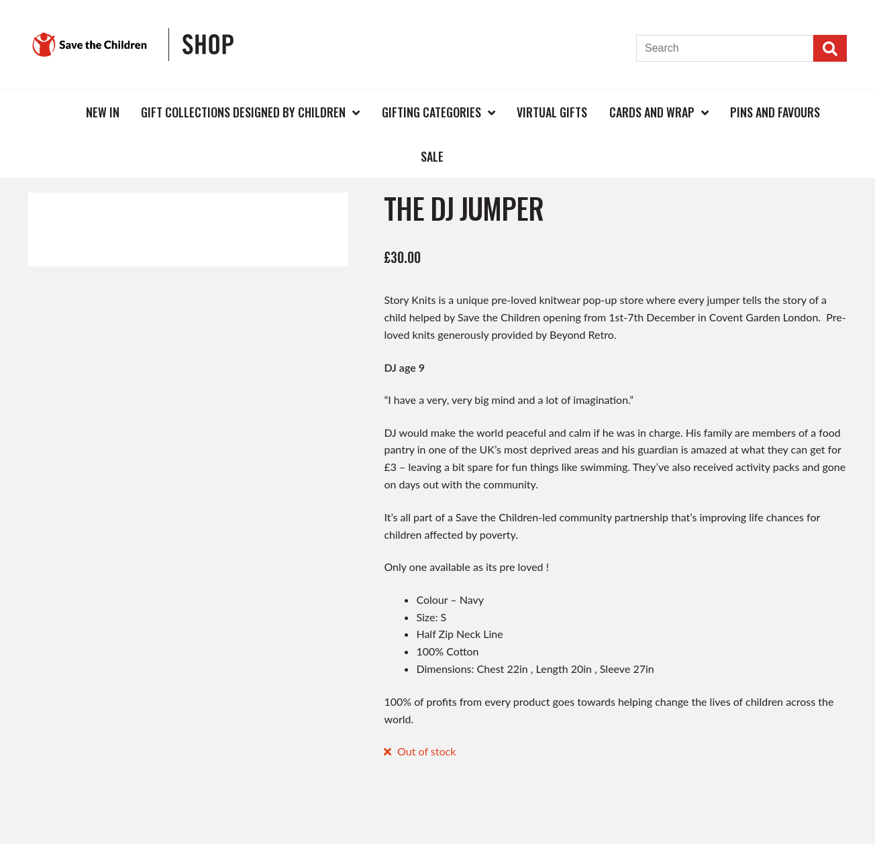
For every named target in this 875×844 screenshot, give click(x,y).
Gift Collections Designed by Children (243, 112)
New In (102, 112)
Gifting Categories (431, 112)
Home (53, 112)
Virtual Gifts (552, 112)
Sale (432, 156)
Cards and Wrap (651, 112)
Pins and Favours (775, 112)
